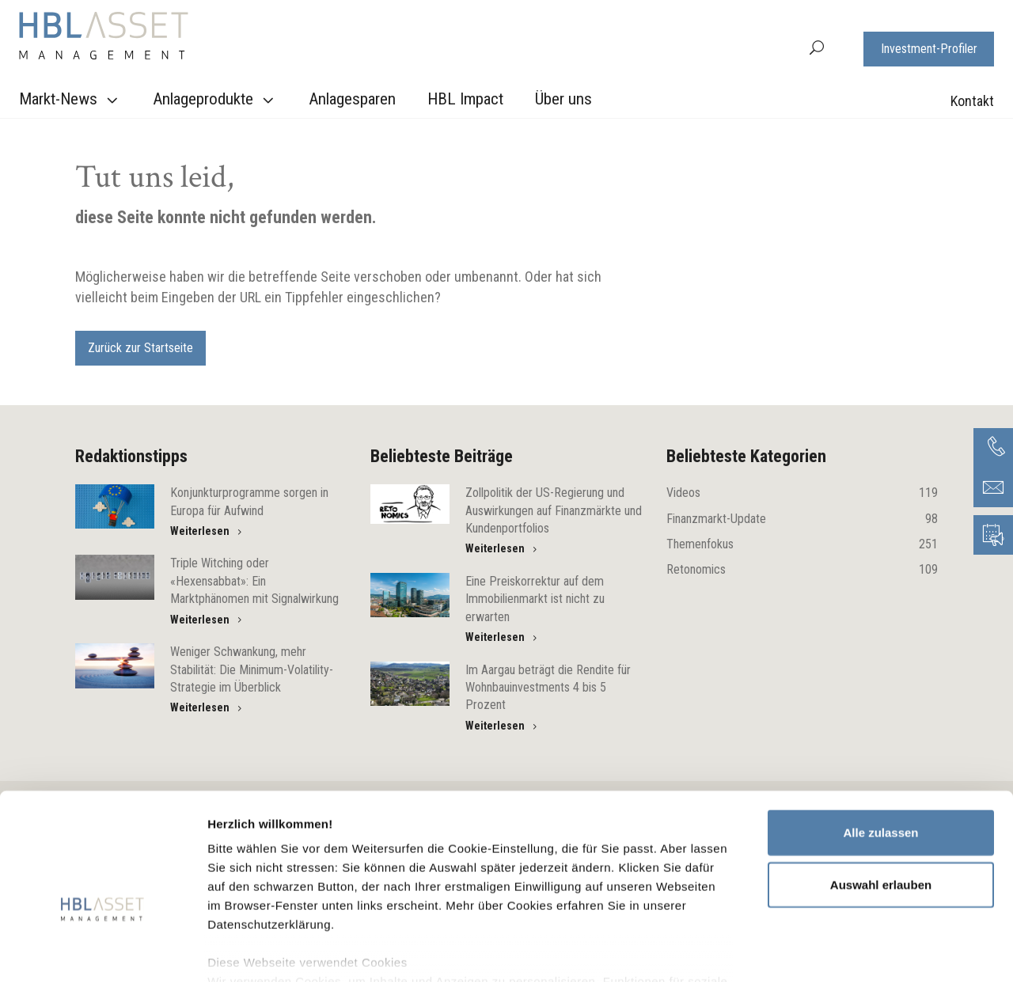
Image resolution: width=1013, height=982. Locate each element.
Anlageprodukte (215, 99)
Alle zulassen (880, 740)
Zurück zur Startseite (140, 347)
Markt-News (70, 99)
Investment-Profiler (929, 48)
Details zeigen (842, 950)
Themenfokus (802, 544)
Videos (802, 493)
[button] (817, 46)
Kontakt (972, 101)
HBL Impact (465, 98)
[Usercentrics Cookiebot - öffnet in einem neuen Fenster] (102, 951)
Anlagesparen (352, 98)
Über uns (563, 98)
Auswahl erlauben (880, 791)
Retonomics (802, 569)
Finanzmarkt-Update (802, 519)
